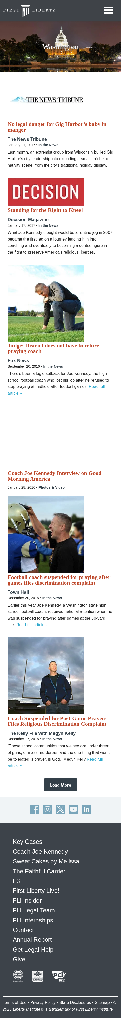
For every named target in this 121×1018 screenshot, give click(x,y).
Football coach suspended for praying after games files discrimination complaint (59, 580)
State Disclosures (75, 1002)
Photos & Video (51, 487)
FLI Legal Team (34, 910)
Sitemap (102, 1002)
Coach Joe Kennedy (40, 851)
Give (19, 959)
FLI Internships (33, 920)
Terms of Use (14, 1002)
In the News (48, 145)
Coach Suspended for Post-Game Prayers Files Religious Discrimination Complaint (57, 721)
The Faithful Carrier (39, 871)
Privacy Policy (43, 1002)
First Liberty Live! (36, 890)
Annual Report (32, 939)
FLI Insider (27, 900)
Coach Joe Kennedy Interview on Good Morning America (55, 476)
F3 (16, 880)
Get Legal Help (33, 949)
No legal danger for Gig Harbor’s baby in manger (57, 127)
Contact (23, 929)
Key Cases (27, 841)
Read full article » (32, 625)
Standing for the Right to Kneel (45, 210)
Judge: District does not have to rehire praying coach (53, 348)
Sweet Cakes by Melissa (46, 861)
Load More (60, 785)
